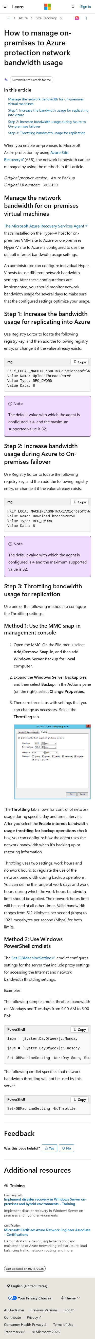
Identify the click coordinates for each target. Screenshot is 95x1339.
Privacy (32, 1317)
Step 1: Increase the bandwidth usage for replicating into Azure (48, 112)
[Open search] (73, 6)
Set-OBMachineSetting (31, 957)
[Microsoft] (47, 7)
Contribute (12, 1317)
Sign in (85, 6)
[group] (47, 379)
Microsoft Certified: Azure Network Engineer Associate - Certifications (47, 1232)
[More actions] (86, 18)
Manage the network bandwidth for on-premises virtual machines (46, 101)
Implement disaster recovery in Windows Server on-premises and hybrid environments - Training (45, 1201)
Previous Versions (44, 1310)
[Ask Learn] (77, 18)
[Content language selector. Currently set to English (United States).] (27, 1286)
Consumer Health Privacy (23, 1324)
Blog (67, 1310)
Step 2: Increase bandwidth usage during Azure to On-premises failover (47, 124)
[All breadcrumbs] (8, 18)
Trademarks (13, 1331)
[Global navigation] (5, 6)
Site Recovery (46, 17)
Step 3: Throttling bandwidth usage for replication (46, 132)
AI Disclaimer (14, 1310)
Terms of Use (63, 1324)
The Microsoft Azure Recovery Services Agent (44, 225)
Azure (23, 17)
